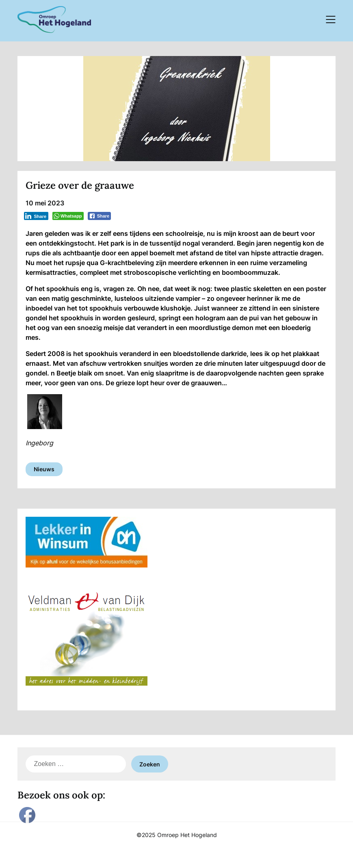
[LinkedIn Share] (36, 216)
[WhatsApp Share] (68, 216)
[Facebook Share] (99, 216)
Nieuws (44, 469)
